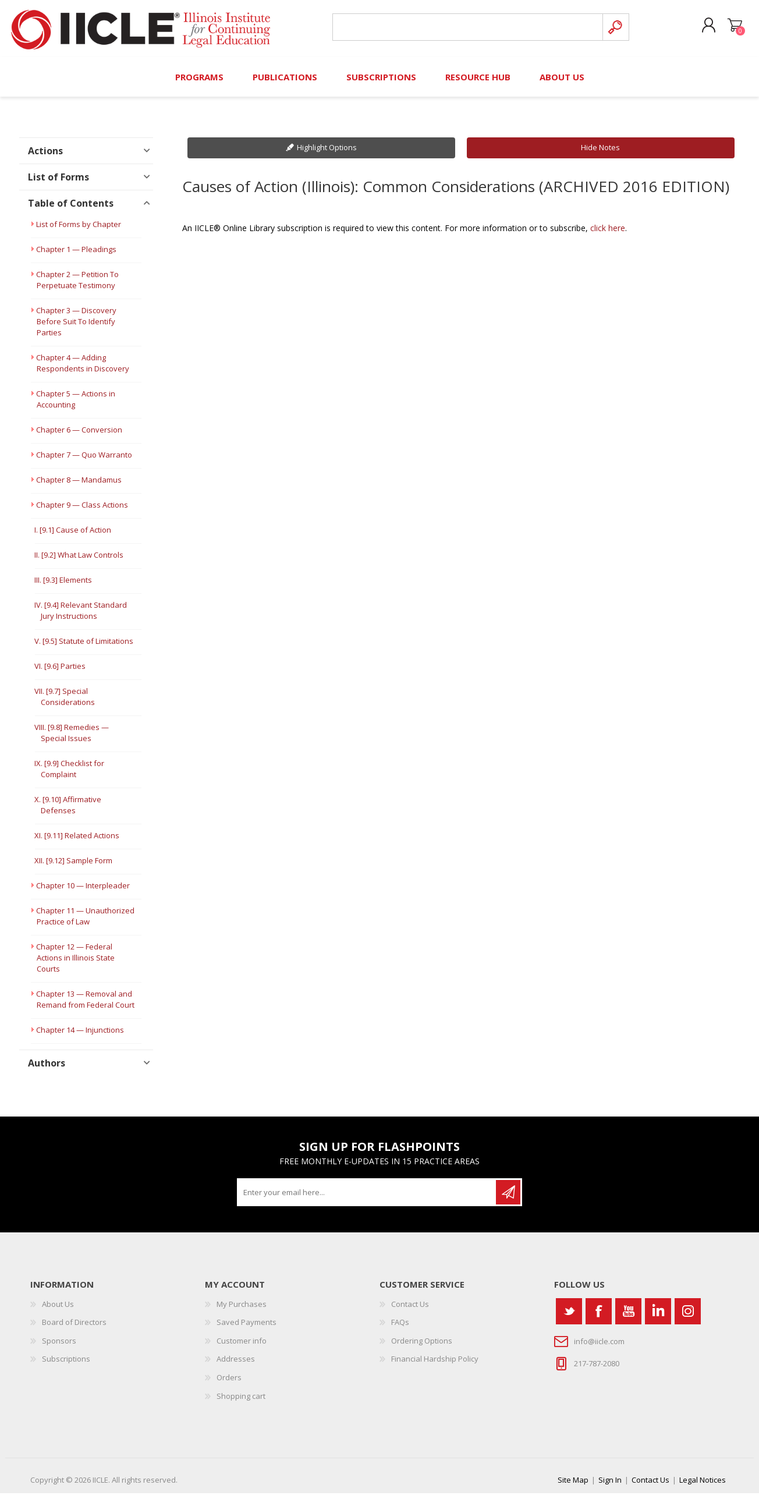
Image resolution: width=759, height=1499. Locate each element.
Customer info (242, 1346)
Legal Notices (702, 1485)
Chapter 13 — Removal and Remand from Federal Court (85, 1005)
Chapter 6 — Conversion (79, 435)
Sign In (610, 1485)
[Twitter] (569, 1317)
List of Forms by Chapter (78, 230)
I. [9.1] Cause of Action (72, 535)
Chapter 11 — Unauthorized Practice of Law (85, 922)
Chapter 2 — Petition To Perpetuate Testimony (77, 285)
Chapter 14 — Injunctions (80, 1035)
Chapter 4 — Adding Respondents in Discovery (82, 369)
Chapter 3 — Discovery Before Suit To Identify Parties (76, 327)
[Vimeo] (658, 1317)
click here (607, 233)
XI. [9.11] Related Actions (76, 841)
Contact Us (410, 1310)
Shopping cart (730, 28)
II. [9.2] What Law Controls (78, 560)
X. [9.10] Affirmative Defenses (67, 810)
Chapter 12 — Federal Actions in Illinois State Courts (75, 963)
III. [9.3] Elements (63, 585)
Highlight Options (327, 153)
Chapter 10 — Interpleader (83, 891)
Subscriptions (66, 1364)
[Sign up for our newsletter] (367, 1198)
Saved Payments (246, 1328)
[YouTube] (628, 1317)
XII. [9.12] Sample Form (73, 866)
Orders (229, 1383)
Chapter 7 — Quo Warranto (84, 460)
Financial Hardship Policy (434, 1364)
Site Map (573, 1485)
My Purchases (242, 1310)
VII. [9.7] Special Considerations (64, 702)
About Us (58, 1310)
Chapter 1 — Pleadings (76, 255)
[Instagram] (688, 1317)
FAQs (400, 1328)
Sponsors (59, 1346)
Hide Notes (600, 153)
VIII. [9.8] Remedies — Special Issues (71, 738)
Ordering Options (421, 1346)
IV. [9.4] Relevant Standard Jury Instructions (80, 616)
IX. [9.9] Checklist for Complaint (69, 774)
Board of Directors (74, 1328)
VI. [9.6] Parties (60, 672)
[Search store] (466, 30)
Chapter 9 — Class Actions (82, 510)
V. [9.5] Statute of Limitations (83, 647)
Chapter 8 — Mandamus (79, 485)
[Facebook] (599, 1317)
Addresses (236, 1364)
